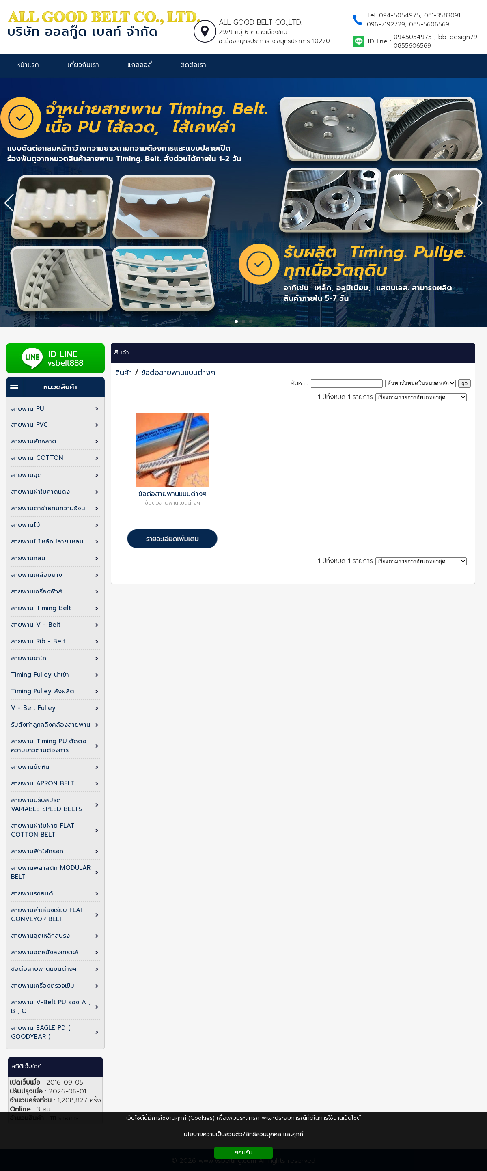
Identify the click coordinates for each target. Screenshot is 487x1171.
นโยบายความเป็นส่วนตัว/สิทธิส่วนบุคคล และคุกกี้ (243, 1134)
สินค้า (121, 352)
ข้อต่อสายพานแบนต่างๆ (178, 372)
